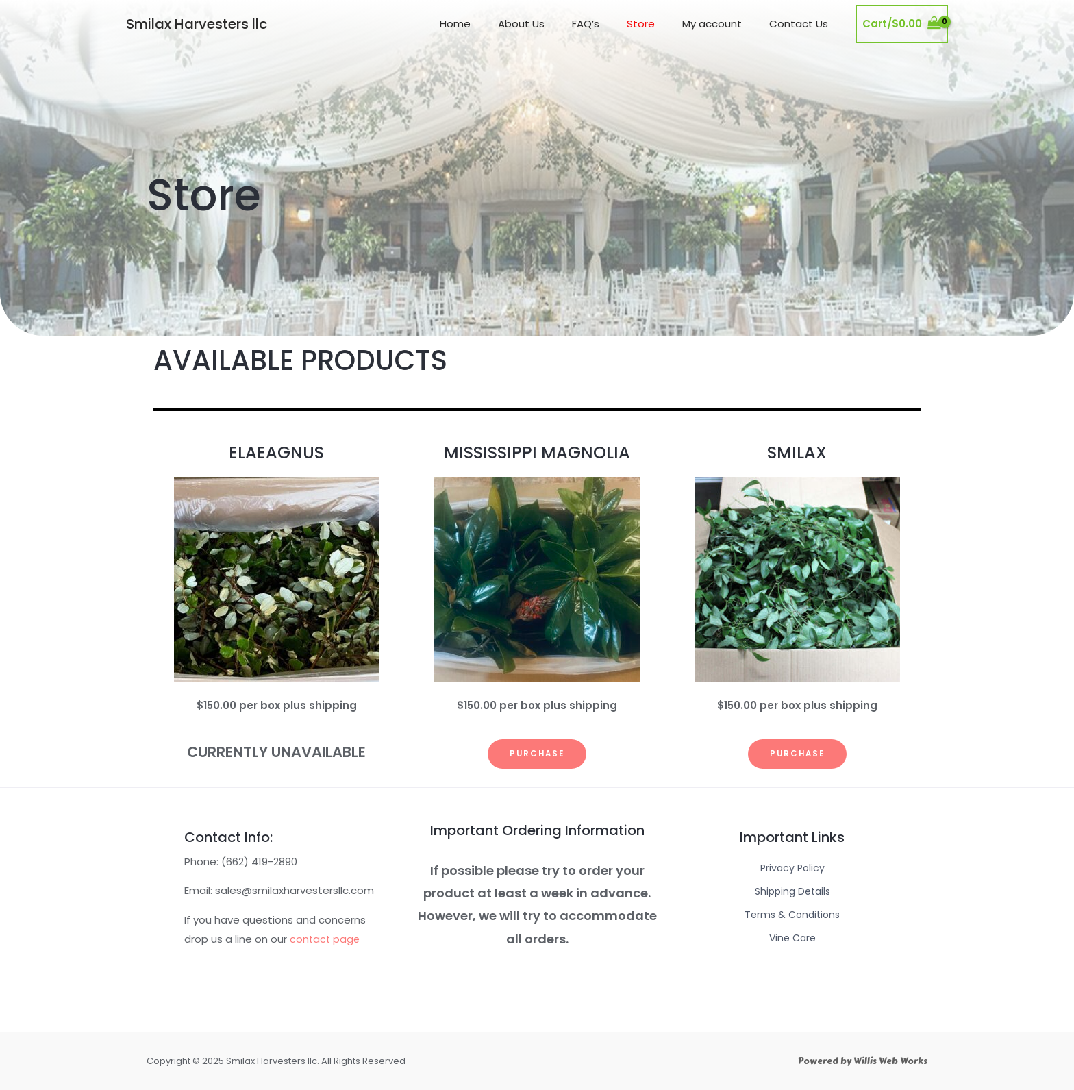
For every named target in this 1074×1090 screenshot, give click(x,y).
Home (492, 23)
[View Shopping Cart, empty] (902, 24)
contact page (326, 939)
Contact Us (802, 23)
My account (722, 23)
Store (658, 23)
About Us (552, 23)
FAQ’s (609, 23)
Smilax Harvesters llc (196, 24)
